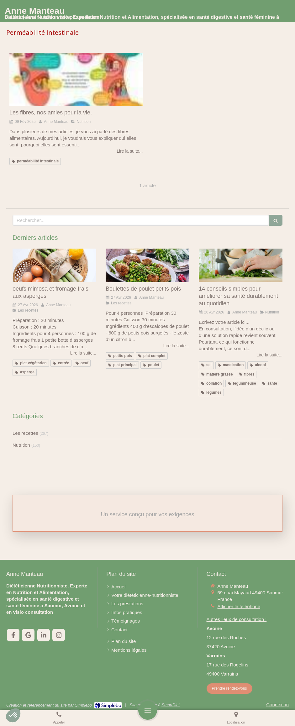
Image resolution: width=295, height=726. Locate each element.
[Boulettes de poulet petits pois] (147, 265)
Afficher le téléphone (239, 606)
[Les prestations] (127, 603)
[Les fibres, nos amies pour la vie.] (76, 79)
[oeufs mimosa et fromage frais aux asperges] (54, 265)
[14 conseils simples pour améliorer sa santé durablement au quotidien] (240, 265)
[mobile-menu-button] (148, 710)
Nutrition (21, 445)
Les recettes (25, 433)
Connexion (277, 704)
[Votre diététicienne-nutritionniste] (144, 595)
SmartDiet (170, 704)
